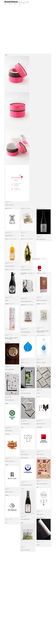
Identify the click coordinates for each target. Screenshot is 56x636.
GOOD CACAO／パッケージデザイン (41, 273)
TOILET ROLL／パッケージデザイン (25, 208)
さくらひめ (22, 488)
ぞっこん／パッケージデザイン (41, 335)
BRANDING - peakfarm (23, 269)
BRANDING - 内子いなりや (40, 423)
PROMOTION (28, 393)
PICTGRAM (6, 495)
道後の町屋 (22, 396)
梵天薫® (22, 522)
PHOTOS (5, 626)
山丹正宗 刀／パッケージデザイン (9, 269)
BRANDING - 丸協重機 (8, 430)
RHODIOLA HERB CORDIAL (40, 517)
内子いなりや (38, 396)
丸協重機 (6, 403)
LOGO (11, 235)
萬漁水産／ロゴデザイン (8, 208)
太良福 (37, 487)
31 (22, 603)
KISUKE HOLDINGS (39, 427)
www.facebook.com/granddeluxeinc (26, 622)
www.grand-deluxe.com (24, 621)
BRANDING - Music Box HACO (9, 461)
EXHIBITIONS (6, 622)
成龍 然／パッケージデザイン (40, 208)
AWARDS (5, 620)
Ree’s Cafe (6, 464)
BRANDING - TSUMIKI (23, 454)
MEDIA (5, 621)
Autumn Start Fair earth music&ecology (42, 457)
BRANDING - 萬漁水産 (8, 235)
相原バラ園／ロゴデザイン (40, 242)
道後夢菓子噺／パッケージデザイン (9, 303)
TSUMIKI (22, 427)
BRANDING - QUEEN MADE (24, 301)
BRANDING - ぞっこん (39, 362)
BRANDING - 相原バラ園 (40, 269)
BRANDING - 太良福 (39, 514)
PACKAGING (22, 235)
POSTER (46, 483)
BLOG (5, 624)
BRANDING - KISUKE (39, 454)
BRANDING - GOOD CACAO (40, 300)
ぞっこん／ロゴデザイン (24, 335)
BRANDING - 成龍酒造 (8, 369)
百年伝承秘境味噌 (7, 342)
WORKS (5, 609)
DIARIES (5, 625)
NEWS (5, 619)
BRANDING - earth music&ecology (41, 483)
